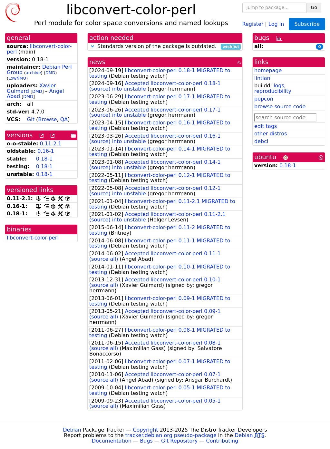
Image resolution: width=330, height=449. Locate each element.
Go (314, 7)
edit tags (265, 126)
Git (30, 119)
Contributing (222, 441)
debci (261, 141)
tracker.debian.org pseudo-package (171, 435)
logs (279, 86)
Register (253, 24)
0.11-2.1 (51, 144)
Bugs (146, 441)
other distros (270, 134)
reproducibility (272, 91)
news (97, 62)
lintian (262, 78)
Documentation (111, 441)
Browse (47, 119)
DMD (50, 72)
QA (64, 119)
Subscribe (307, 24)
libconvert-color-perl (39, 49)
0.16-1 (45, 151)
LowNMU (17, 78)
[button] (92, 46)
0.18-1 (44, 159)
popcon (263, 99)
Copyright (145, 430)
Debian (72, 430)
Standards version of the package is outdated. (165, 46)
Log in (276, 24)
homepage (268, 70)
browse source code (280, 106)
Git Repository (179, 441)
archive (33, 72)
